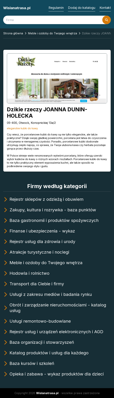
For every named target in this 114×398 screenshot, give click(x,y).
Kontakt (105, 8)
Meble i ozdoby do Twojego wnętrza (52, 33)
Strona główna (13, 33)
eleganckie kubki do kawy (22, 128)
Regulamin (56, 8)
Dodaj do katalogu (81, 8)
